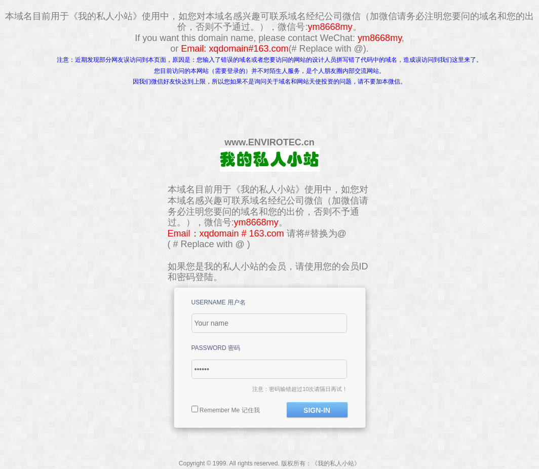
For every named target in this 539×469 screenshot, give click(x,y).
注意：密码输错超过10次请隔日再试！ (300, 389)
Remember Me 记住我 (230, 410)
